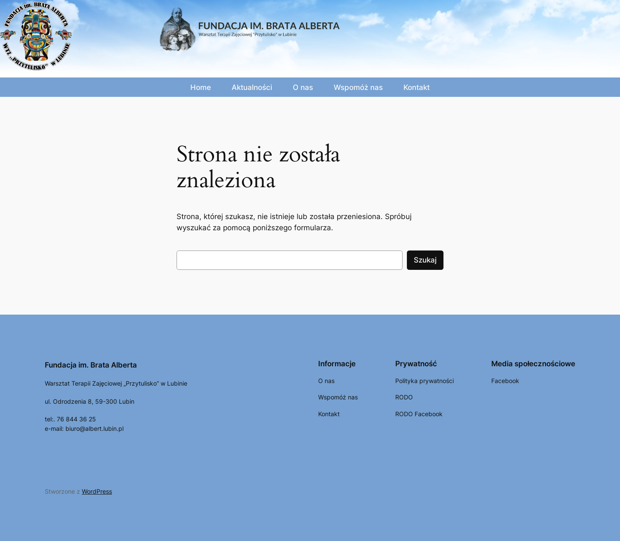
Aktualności (252, 87)
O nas (303, 87)
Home (200, 87)
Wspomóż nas (358, 87)
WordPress (97, 491)
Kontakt (416, 87)
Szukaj (425, 260)
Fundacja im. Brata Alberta (91, 365)
